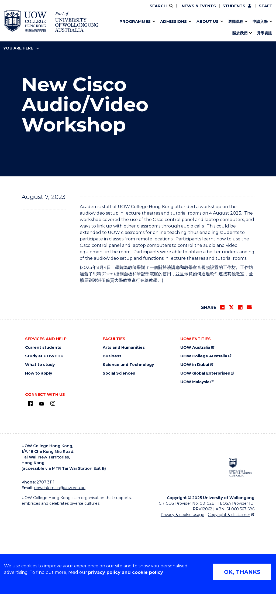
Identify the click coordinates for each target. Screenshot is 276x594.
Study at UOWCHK (44, 428)
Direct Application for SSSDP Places (127, 27)
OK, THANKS (242, 572)
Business (112, 428)
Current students (43, 419)
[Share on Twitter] (231, 379)
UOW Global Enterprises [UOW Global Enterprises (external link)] (205, 445)
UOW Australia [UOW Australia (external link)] (195, 419)
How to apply (38, 445)
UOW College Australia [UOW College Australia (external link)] (203, 428)
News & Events (198, 5)
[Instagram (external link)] (53, 475)
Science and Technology (128, 437)
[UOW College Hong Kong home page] (51, 21)
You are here (21, 48)
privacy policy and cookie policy (125, 572)
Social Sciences (119, 445)
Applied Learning (100, 27)
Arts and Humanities (124, 419)
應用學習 (115, 27)
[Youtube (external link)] (41, 476)
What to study (40, 437)
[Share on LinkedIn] (240, 379)
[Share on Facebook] (222, 379)
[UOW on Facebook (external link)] (30, 475)
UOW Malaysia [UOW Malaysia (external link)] (194, 454)
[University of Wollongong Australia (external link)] (240, 539)
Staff (265, 5)
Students (233, 5)
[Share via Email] (249, 379)
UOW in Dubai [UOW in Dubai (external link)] (194, 437)
